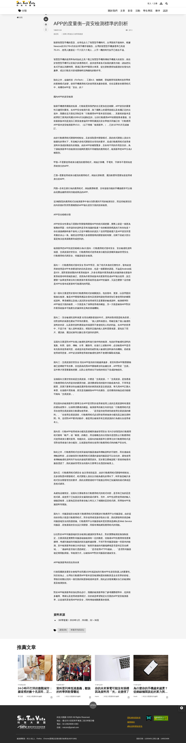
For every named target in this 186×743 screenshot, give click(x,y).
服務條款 (131, 722)
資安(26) (63, 630)
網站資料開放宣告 (134, 726)
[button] (166, 3)
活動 (137, 10)
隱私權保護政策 (134, 718)
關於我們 (112, 10)
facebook (46, 45)
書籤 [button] (46, 71)
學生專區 (148, 10)
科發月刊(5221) (77, 630)
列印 (46, 66)
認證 (165, 10)
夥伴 (157, 10)
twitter (46, 51)
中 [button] (46, 61)
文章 (122, 10)
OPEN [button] (93, 705)
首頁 (20, 17)
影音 (130, 10)
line (45, 56)
